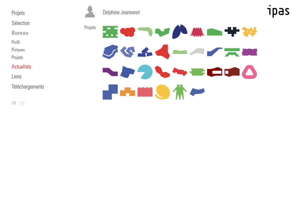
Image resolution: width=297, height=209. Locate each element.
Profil (16, 42)
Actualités (21, 67)
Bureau (20, 33)
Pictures (18, 50)
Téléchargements (28, 87)
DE (22, 103)
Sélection (21, 23)
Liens (16, 77)
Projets (18, 13)
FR (14, 103)
